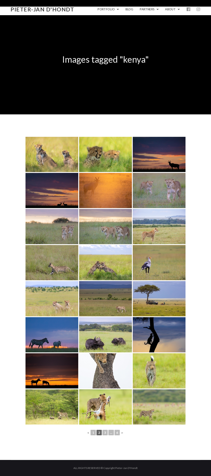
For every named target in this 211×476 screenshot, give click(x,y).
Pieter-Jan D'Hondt (42, 9)
